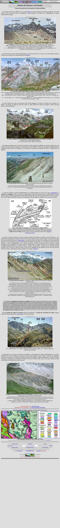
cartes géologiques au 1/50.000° (20, 410)
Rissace (45, 443)
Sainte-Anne (20, 314)
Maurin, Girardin (15, 447)
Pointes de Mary (45, 447)
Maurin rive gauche (30, 447)
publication (48, 440)
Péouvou (28, 55)
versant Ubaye (21, 240)
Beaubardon (54, 192)
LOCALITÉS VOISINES (30, 445)
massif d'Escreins (35, 406)
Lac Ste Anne (10, 445)
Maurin (29, 11)
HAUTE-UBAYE (19, 450)
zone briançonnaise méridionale (38, 407)
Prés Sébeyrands (15, 443)
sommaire (38, 450)
